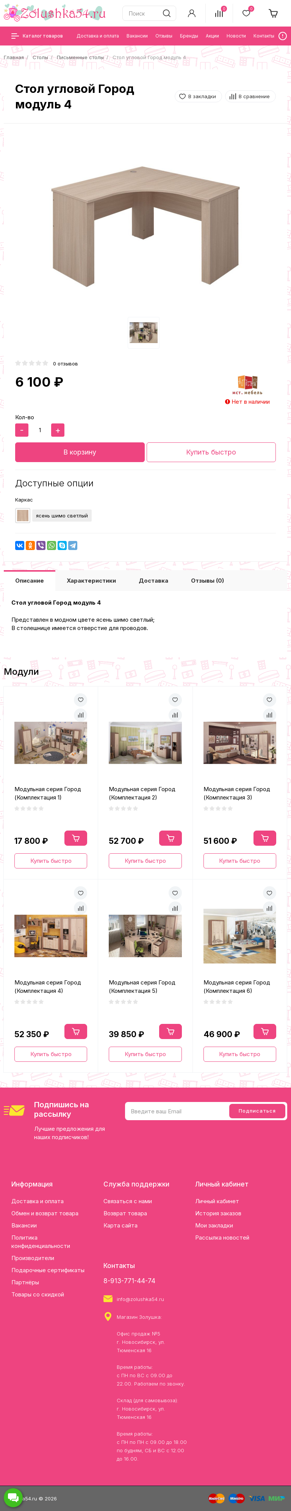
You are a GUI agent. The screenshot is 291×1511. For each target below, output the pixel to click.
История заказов (218, 1213)
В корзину (79, 452)
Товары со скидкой (37, 1294)
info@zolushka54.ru (140, 1299)
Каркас (24, 500)
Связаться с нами (127, 1201)
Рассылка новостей (222, 1237)
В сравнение (254, 96)
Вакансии (24, 1225)
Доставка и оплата (37, 1201)
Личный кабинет (217, 1201)
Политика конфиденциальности (40, 1241)
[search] (166, 13)
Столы (40, 57)
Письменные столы (80, 57)
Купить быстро (211, 452)
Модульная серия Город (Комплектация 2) (142, 793)
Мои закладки (214, 1225)
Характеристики (91, 580)
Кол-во (24, 417)
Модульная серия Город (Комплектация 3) (236, 793)
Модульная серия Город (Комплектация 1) (47, 793)
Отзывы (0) (207, 580)
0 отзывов (65, 364)
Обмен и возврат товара (44, 1213)
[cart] (273, 13)
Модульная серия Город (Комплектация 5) (142, 987)
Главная (14, 57)
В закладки (202, 96)
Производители (32, 1258)
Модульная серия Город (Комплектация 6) (236, 987)
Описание (29, 580)
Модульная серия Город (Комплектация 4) (47, 987)
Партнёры (25, 1282)
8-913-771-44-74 (129, 1281)
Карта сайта (120, 1225)
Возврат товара (125, 1213)
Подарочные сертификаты (47, 1270)
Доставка (153, 580)
